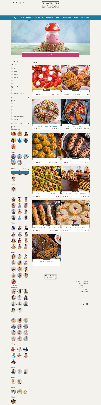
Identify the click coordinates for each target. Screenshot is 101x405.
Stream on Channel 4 (81, 3)
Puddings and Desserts (19, 116)
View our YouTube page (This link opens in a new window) (23, 3)
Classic (15, 71)
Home (15, 17)
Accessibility (84, 290)
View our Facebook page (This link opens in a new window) (13, 3)
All (14, 68)
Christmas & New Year (19, 93)
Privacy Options (83, 283)
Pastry (15, 113)
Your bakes (16, 287)
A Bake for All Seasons (19, 87)
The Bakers (49, 18)
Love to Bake (17, 90)
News (22, 18)
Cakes (15, 103)
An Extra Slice (66, 18)
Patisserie (16, 119)
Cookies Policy (83, 287)
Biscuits (15, 106)
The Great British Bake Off (50, 5)
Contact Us (85, 18)
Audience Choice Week (19, 290)
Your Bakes (39, 18)
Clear (20, 172)
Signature (16, 74)
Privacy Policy (84, 285)
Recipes (29, 18)
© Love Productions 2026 (20, 304)
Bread (15, 110)
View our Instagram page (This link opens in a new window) (20, 3)
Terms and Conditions (81, 281)
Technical (16, 77)
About (76, 18)
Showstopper (17, 80)
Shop (57, 18)
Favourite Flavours (18, 84)
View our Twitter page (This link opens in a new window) (17, 3)
